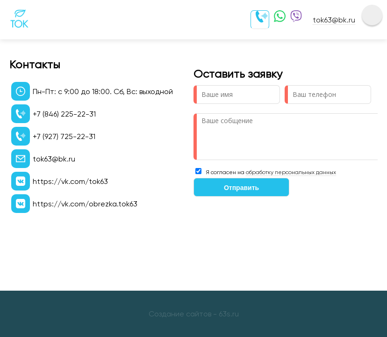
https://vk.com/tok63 (70, 181)
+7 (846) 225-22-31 (64, 114)
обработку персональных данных (291, 172)
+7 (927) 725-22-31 (64, 136)
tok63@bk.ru (334, 19)
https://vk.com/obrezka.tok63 (85, 203)
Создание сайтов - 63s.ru (194, 313)
